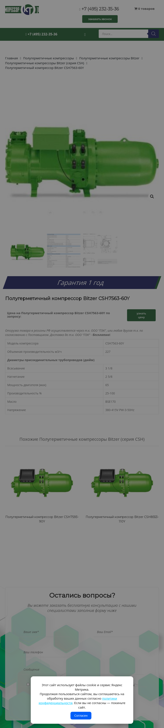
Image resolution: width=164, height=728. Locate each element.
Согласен (81, 715)
